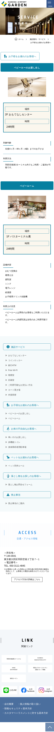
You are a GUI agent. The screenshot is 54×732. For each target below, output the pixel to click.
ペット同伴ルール (16, 466)
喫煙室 (11, 375)
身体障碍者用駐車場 (17, 447)
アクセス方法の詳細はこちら (27, 579)
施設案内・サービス (37, 39)
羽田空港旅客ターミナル (14, 660)
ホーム (19, 39)
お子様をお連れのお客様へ (22, 405)
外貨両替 (12, 395)
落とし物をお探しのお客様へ (23, 476)
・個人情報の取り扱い (29, 714)
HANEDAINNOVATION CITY (40, 660)
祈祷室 (11, 380)
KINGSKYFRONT (13, 673)
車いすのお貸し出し (17, 437)
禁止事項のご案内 (16, 503)
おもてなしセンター (17, 355)
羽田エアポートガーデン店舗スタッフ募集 (40, 673)
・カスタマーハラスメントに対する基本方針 (25, 723)
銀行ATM (12, 365)
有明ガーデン (14, 686)
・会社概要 (8, 714)
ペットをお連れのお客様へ (22, 457)
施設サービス (15, 346)
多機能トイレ (14, 442)
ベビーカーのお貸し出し (19, 413)
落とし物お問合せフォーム (20, 485)
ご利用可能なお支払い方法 (20, 385)
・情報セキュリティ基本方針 (17, 718)
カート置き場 (14, 390)
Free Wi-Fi (13, 370)
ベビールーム (14, 418)
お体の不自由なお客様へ (21, 428)
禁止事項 (13, 494)
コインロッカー (15, 360)
